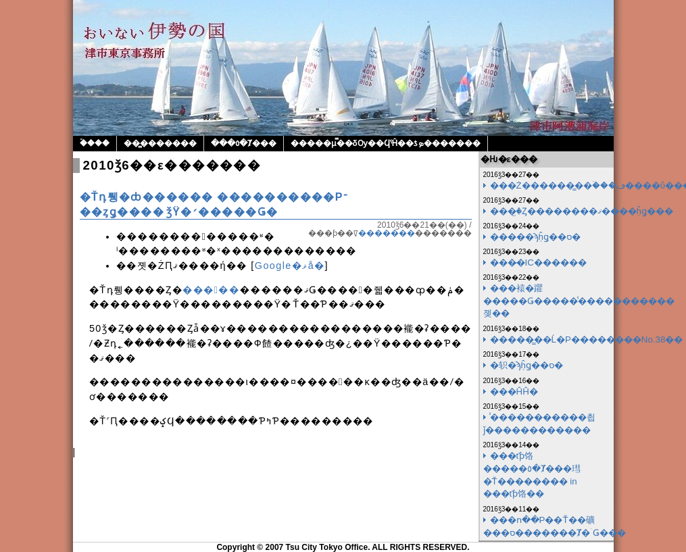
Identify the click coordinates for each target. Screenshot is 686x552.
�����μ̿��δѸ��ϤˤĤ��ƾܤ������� (386, 143)
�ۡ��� (94, 143)
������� (386, 233)
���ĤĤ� (514, 391)
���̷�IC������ (538, 262)
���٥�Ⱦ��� (243, 143)
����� (211, 289)
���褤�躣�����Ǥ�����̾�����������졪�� (579, 300)
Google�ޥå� (290, 265)
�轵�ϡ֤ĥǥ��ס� (526, 365)
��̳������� (160, 143)
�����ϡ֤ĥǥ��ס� (535, 237)
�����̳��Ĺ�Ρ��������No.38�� (586, 339)
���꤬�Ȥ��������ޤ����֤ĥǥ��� (581, 211)
